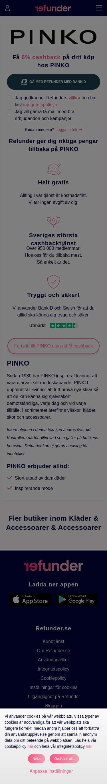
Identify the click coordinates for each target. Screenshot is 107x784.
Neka (37, 759)
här (30, 746)
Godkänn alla (64, 759)
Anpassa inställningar (51, 771)
